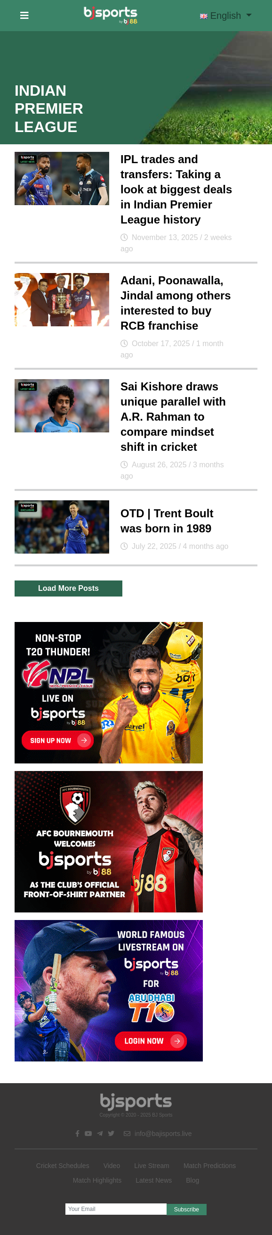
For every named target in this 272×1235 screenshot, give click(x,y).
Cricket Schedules (62, 1165)
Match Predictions (210, 1165)
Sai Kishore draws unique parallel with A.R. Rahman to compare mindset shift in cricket (173, 416)
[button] (24, 15)
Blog (192, 1180)
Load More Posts (68, 588)
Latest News (154, 1180)
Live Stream (151, 1165)
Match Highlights (97, 1180)
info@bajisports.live (158, 1133)
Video (112, 1165)
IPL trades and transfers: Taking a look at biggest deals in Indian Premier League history (176, 189)
